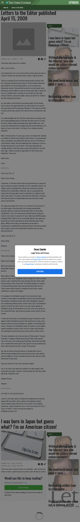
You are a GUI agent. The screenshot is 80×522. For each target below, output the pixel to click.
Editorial (5, 7)
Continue (40, 272)
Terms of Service (42, 257)
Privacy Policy (37, 259)
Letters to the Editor (17, 7)
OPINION (73, 2)
